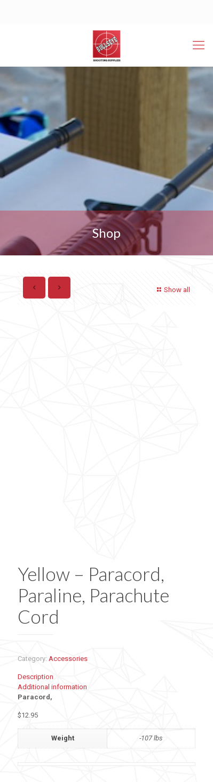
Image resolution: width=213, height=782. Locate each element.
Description (35, 677)
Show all (172, 290)
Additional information (52, 687)
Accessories (68, 659)
